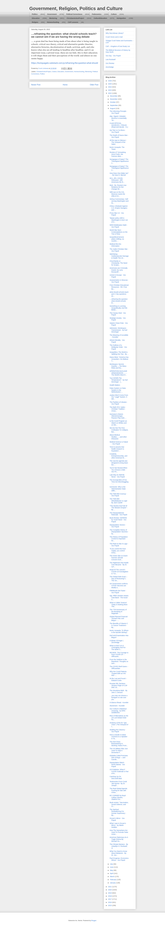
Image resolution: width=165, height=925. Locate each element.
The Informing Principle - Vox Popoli (118, 112)
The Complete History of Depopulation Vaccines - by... (119, 532)
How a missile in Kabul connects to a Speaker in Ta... (118, 737)
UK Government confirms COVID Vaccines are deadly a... (119, 585)
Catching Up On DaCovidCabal (116, 777)
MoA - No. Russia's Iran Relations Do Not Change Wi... (118, 187)
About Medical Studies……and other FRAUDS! (118, 437)
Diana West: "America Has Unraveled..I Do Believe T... (119, 359)
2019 (110, 893)
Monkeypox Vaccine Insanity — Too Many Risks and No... (118, 366)
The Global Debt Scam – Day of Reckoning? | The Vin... (118, 578)
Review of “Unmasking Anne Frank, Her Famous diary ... (118, 154)
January (113, 883)
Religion (35, 22)
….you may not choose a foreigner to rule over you (118, 697)
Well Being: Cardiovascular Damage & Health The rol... (119, 256)
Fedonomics (96, 14)
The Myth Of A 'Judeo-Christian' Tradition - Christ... (118, 409)
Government (52, 14)
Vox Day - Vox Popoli (113, 56)
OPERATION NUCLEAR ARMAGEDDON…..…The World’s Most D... (118, 373)
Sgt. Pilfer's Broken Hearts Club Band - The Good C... (119, 597)
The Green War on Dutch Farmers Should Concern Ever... (119, 558)
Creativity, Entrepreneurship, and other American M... (118, 456)
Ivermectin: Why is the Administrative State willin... (118, 489)
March (112, 876)
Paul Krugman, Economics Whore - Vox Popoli (119, 859)
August (112, 108)
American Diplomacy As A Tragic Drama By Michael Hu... (119, 839)
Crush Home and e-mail (114, 37)
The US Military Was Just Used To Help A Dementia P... (119, 750)
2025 (110, 84)
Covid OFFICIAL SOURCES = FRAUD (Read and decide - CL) (119, 125)
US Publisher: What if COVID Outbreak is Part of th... (119, 771)
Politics (35, 14)
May (111, 870)
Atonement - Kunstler (117, 706)
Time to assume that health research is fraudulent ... (117, 449)
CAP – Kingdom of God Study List (118, 46)
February (113, 880)
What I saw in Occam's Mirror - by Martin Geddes (118, 825)
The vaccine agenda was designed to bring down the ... (119, 463)
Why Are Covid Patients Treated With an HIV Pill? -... (118, 673)
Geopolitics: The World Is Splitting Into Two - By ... (119, 353)
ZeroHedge (110, 67)
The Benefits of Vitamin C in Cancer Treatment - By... (119, 625)
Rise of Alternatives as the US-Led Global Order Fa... (119, 718)
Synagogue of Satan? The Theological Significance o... (119, 161)
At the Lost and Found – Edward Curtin (118, 679)
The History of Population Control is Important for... (119, 539)
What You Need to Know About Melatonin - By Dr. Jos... (118, 853)
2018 (110, 896)
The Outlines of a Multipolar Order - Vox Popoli (118, 347)
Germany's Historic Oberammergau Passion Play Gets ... (118, 416)
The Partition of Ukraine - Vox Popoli (119, 403)
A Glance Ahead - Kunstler (119, 702)
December (114, 96)
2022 (110, 93)
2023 (110, 90)
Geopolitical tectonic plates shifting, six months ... (117, 239)
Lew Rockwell (111, 59)
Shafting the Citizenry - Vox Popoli (118, 731)
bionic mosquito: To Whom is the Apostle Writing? (119, 631)
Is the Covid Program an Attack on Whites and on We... (118, 423)
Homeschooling (53, 22)
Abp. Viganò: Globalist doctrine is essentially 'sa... (118, 118)
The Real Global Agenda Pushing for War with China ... (118, 790)
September (114, 105)
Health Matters (115, 385)
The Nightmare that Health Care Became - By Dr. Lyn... (119, 565)
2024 (110, 87)
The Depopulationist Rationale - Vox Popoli (118, 514)
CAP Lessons (73, 22)
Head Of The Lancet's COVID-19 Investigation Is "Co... (119, 571)
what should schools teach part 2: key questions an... (119, 294)
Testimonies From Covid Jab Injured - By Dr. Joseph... (118, 783)
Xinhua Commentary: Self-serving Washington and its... (119, 201)
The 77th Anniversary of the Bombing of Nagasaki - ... (118, 611)
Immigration (121, 18)
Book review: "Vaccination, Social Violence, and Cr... (119, 804)
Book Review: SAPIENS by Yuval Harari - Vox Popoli (118, 520)
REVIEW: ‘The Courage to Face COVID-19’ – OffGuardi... (119, 654)
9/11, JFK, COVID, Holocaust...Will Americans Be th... (117, 180)
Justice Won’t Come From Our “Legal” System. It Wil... (119, 397)
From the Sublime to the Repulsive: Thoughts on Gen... (119, 661)
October (113, 102)
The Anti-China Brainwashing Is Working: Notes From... (119, 744)
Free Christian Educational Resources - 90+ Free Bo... (119, 287)
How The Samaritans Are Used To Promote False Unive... (119, 832)
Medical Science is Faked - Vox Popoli (119, 443)
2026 (110, 81)
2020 (110, 890)
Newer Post (35, 85)
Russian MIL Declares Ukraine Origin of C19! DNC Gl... (118, 685)
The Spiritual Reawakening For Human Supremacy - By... (118, 812)
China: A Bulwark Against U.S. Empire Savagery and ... (119, 208)
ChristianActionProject (75, 18)
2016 (110, 902)
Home (65, 85)
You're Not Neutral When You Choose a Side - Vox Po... (118, 470)
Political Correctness (74, 14)
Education (36, 18)
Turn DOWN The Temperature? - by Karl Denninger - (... (119, 380)
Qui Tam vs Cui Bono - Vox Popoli (118, 131)
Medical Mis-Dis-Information (115, 245)
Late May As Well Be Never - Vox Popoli (117, 476)
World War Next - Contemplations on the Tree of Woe (118, 232)
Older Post (94, 85)
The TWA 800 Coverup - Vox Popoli (118, 495)
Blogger (93, 920)
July (111, 864)
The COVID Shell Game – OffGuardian (119, 667)
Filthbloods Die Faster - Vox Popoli (118, 591)
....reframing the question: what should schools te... (119, 301)
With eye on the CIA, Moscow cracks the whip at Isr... (117, 194)
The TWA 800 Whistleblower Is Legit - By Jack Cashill (119, 501)
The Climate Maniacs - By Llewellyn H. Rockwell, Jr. (119, 846)
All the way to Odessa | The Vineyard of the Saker (118, 142)
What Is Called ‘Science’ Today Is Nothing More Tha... (118, 604)
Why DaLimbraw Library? (115, 33)
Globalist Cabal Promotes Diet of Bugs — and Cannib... (119, 757)
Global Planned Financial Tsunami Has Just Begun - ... (119, 618)
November (114, 99)
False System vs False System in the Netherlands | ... (118, 390)
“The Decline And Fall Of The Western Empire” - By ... (119, 508)
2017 (110, 899)
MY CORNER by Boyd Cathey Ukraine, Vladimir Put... (118, 797)
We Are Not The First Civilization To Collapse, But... (119, 430)
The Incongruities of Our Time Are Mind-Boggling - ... (119, 482)
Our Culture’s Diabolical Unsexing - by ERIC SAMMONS (118, 711)
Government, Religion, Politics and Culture (75, 8)
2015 (110, 905)
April (112, 873)
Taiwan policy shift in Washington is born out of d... (119, 220)
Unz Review (110, 63)
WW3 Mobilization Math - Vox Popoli (119, 226)
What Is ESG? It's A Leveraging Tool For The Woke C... (117, 647)
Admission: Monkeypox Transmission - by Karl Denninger (118, 330)
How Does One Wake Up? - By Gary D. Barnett (119, 174)
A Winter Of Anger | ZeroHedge (116, 641)
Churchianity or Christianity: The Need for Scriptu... (118, 263)
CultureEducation (100, 18)
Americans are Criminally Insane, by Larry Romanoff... (119, 270)
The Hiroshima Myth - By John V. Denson (118, 691)
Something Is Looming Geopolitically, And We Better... (118, 308)
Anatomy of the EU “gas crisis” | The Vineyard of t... (119, 725)
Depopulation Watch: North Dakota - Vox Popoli (117, 764)
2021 (110, 887)
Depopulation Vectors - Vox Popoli (118, 526)
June (112, 867)
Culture (114, 14)
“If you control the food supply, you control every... (118, 551)
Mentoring (53, 18)
